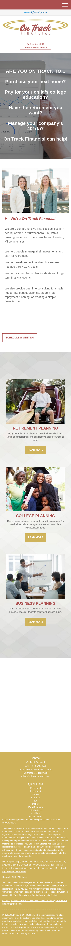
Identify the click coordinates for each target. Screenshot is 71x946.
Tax (35, 800)
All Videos (35, 813)
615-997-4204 (35, 44)
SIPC (62, 885)
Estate (35, 794)
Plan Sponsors (35, 807)
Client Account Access (35, 47)
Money (35, 804)
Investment (35, 791)
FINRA (54, 885)
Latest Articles (35, 810)
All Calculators (35, 816)
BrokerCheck (8, 822)
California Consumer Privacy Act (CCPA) (31, 864)
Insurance (35, 797)
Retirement (35, 788)
